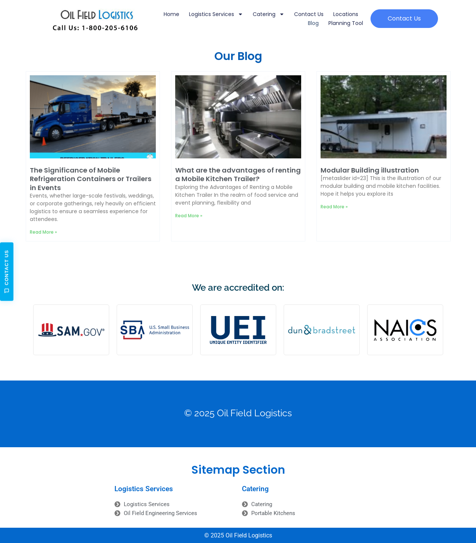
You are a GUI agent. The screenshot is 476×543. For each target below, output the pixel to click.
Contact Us (309, 14)
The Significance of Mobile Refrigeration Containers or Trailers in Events (90, 178)
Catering (268, 14)
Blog (313, 23)
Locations (345, 14)
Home (171, 14)
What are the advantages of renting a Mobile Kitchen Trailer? (238, 174)
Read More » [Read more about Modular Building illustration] (334, 206)
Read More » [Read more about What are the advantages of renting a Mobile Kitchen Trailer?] (188, 215)
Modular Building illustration (370, 170)
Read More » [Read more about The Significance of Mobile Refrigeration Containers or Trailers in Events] (43, 232)
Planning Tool (345, 23)
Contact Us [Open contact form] (7, 271)
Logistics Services (216, 14)
